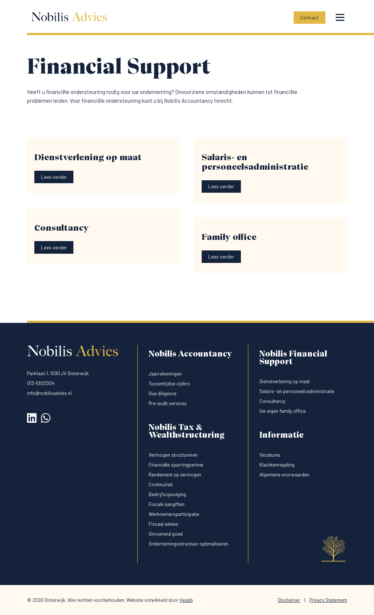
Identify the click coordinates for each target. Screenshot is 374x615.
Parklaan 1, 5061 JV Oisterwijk (58, 373)
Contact (309, 17)
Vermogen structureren (173, 455)
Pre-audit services (168, 403)
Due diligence (162, 393)
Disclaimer (289, 600)
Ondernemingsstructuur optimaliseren (188, 543)
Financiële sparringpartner (176, 464)
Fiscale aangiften (166, 504)
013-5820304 (41, 383)
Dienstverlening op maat (284, 381)
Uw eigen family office (282, 411)
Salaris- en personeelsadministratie (296, 391)
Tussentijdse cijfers (169, 383)
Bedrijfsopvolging (167, 494)
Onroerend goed (166, 534)
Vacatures (269, 455)
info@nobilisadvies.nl (49, 393)
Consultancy (272, 401)
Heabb (186, 600)
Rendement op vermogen (175, 474)
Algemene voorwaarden (284, 474)
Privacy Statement (328, 600)
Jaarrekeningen (165, 373)
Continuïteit (161, 484)
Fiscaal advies (163, 524)
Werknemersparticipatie (174, 514)
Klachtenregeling (276, 464)
